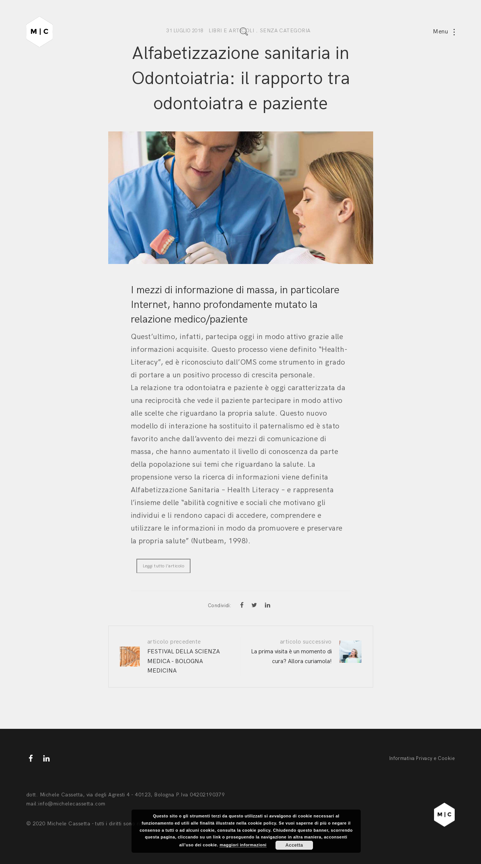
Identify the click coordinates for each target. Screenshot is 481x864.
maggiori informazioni (242, 845)
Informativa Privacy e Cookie (422, 758)
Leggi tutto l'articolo (164, 566)
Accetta (294, 845)
